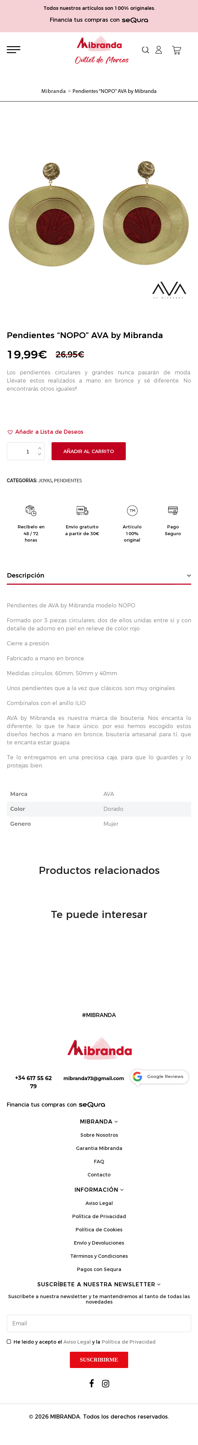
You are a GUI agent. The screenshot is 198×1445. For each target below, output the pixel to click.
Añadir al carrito (88, 451)
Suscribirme (99, 1360)
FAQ (99, 1161)
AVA (108, 794)
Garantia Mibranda (99, 1148)
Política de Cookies (99, 1230)
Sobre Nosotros (99, 1135)
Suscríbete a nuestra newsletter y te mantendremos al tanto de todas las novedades (99, 1299)
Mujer (110, 824)
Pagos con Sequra (99, 1269)
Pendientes (68, 480)
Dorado (113, 809)
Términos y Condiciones (99, 1256)
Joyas (45, 480)
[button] (45, 432)
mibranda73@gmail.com (93, 1078)
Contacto (99, 1175)
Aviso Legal (99, 1203)
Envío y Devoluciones (99, 1243)
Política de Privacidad (99, 1216)
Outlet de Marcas (102, 60)
